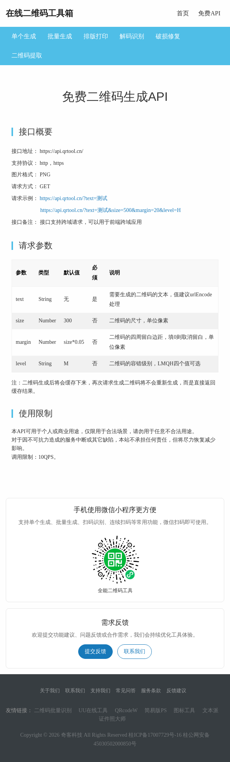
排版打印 (96, 36)
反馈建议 (176, 690)
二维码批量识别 (53, 710)
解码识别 (132, 36)
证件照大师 (112, 719)
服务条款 (151, 690)
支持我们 (100, 690)
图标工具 (184, 710)
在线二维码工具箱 (39, 13)
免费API (209, 13)
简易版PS (156, 710)
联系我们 (134, 651)
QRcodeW (126, 710)
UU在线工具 (93, 710)
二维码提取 (27, 55)
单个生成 (24, 36)
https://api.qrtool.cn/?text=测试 (74, 198)
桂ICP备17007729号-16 (154, 735)
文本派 (210, 710)
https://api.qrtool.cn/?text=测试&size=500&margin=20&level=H (110, 210)
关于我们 (50, 690)
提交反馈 (95, 651)
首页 (183, 13)
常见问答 (126, 690)
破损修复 (168, 36)
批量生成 (60, 36)
